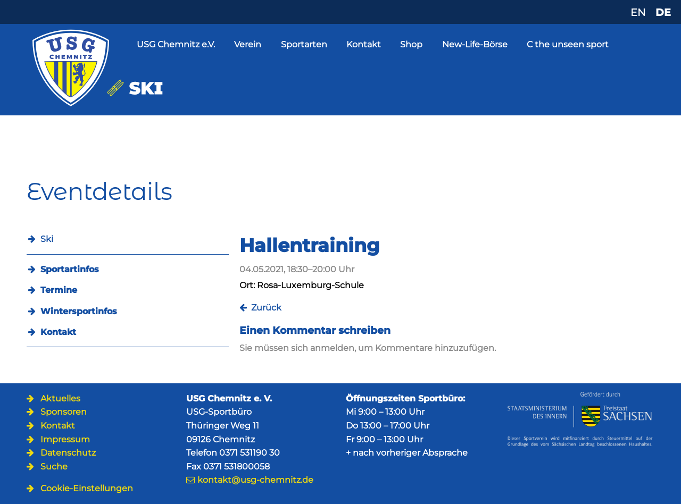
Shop (411, 44)
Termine (58, 290)
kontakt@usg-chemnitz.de (255, 480)
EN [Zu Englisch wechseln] (637, 12)
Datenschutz (68, 453)
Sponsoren (63, 412)
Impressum (65, 439)
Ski (46, 239)
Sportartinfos (69, 269)
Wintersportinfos (78, 311)
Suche (54, 466)
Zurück (266, 308)
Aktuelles (60, 398)
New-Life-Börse (475, 44)
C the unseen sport (568, 44)
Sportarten (304, 44)
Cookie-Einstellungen (86, 488)
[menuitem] (128, 269)
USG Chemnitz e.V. (176, 44)
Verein (247, 44)
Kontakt (363, 44)
